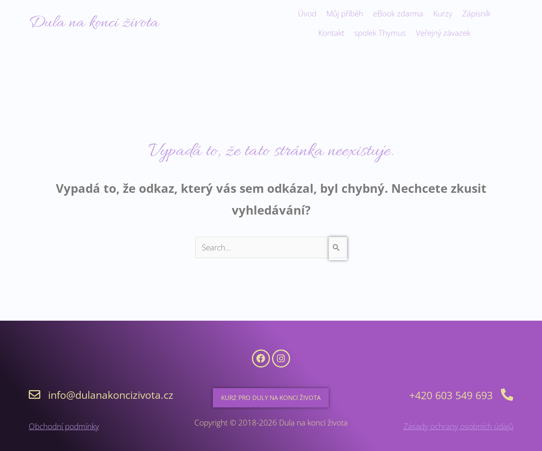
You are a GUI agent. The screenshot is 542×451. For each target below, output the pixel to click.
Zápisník (476, 13)
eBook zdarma (398, 13)
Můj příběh (344, 13)
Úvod (307, 13)
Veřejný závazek (443, 33)
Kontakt (331, 33)
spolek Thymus (380, 33)
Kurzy (442, 13)
